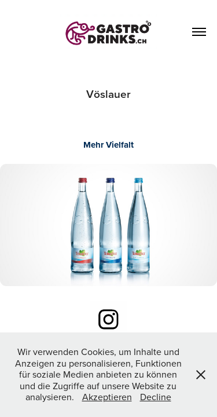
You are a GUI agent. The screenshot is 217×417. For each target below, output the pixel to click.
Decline (155, 396)
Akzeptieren (107, 396)
